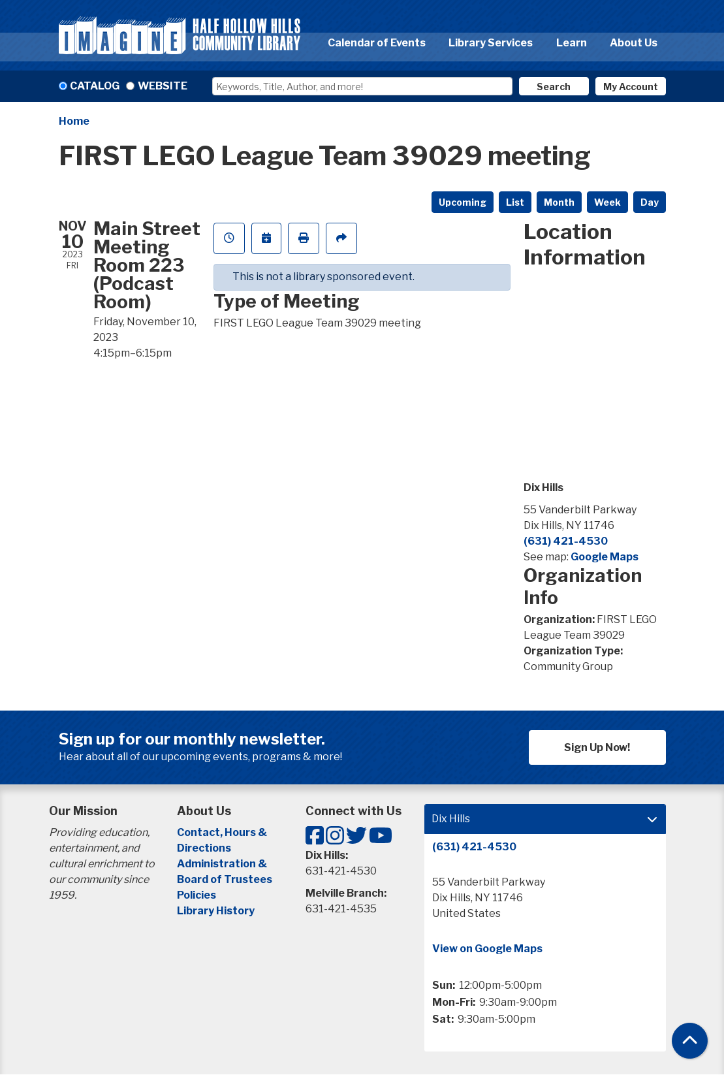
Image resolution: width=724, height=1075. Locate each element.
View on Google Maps (487, 948)
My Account (630, 86)
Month (559, 202)
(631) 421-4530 (566, 541)
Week (607, 202)
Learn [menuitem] (571, 43)
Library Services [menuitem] (491, 43)
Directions (204, 848)
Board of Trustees (224, 879)
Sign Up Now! (597, 747)
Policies (196, 895)
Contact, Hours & (223, 832)
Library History (216, 911)
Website (162, 86)
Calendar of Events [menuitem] (377, 43)
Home (74, 121)
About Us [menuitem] (633, 43)
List (515, 202)
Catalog (94, 86)
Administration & (223, 864)
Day (649, 202)
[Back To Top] (690, 1041)
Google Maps (604, 557)
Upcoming (462, 202)
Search (554, 86)
